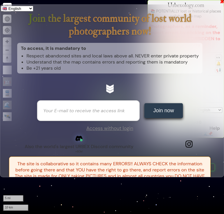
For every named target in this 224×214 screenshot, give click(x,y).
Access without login (109, 128)
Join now (163, 110)
